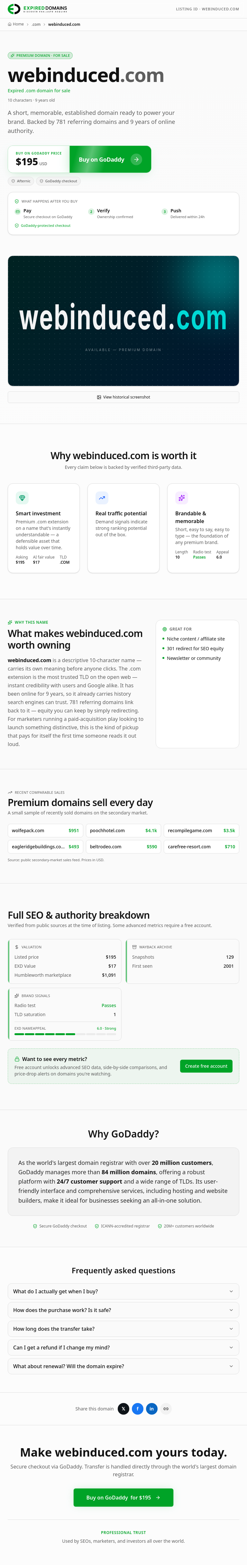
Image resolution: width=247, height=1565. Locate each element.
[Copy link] (166, 1409)
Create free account (206, 1066)
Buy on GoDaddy (124, 1497)
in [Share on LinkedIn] (152, 1409)
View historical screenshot (123, 397)
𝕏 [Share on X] (123, 1409)
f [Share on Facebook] (137, 1409)
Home (16, 24)
